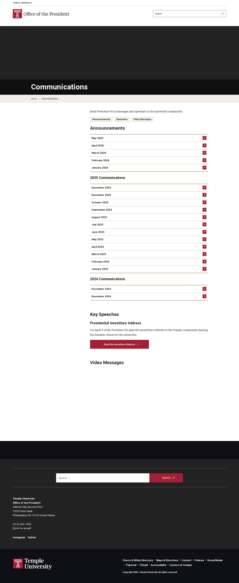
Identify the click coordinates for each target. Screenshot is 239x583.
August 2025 (99, 217)
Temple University (22, 3)
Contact (186, 560)
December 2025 (101, 187)
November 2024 (101, 296)
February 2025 (100, 261)
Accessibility (158, 565)
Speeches (121, 119)
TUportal (131, 565)
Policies (199, 560)
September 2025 (102, 209)
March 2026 (99, 152)
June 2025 (98, 232)
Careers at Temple (180, 565)
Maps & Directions (167, 560)
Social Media (215, 560)
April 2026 (98, 145)
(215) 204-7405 (22, 524)
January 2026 (100, 167)
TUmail (143, 565)
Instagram (19, 537)
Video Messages (142, 119)
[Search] (189, 13)
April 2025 (98, 246)
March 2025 (99, 254)
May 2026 (97, 138)
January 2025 (100, 268)
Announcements (101, 119)
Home (34, 98)
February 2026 (100, 160)
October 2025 (100, 202)
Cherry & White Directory (138, 560)
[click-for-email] (22, 528)
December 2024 (101, 288)
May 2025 (97, 239)
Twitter (31, 537)
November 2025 (101, 194)
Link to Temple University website (32, 564)
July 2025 (97, 224)
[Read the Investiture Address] (119, 344)
